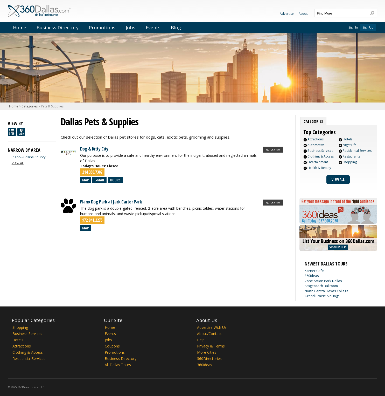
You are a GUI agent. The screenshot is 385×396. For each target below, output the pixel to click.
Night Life (349, 145)
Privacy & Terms (211, 346)
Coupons (112, 346)
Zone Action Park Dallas (323, 280)
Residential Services (357, 150)
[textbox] (341, 13)
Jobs (130, 27)
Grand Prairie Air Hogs (322, 295)
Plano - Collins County (29, 157)
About (303, 13)
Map (85, 179)
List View (12, 132)
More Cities (206, 352)
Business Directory (58, 27)
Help (201, 339)
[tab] (313, 121)
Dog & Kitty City (94, 149)
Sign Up (368, 27)
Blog (176, 27)
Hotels (347, 139)
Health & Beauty (319, 168)
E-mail (99, 179)
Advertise (287, 13)
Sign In (353, 27)
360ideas (312, 275)
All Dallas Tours (118, 364)
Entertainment (317, 162)
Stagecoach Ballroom (321, 285)
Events (153, 27)
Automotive (316, 145)
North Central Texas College (326, 291)
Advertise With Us (212, 327)
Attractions (315, 139)
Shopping (350, 162)
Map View (21, 132)
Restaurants (351, 156)
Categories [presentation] (313, 121)
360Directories (209, 358)
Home (19, 27)
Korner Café (314, 270)
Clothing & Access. (320, 156)
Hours (115, 179)
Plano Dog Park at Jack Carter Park (111, 202)
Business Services (320, 150)
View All (338, 179)
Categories (30, 106)
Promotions (102, 27)
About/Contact (209, 333)
